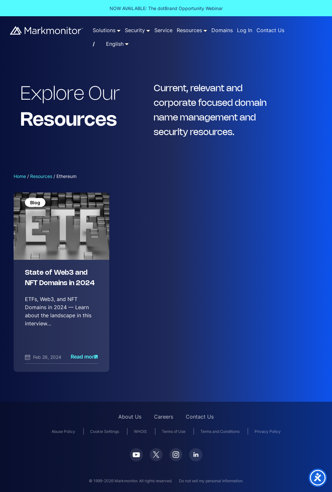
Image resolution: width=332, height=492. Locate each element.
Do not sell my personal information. (211, 480)
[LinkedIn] (195, 456)
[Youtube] (136, 456)
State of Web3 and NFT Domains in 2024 (60, 278)
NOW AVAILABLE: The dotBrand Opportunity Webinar (166, 8)
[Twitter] (156, 456)
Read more (84, 356)
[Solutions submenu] (119, 30)
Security (135, 30)
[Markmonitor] (47, 30)
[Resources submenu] (205, 30)
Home (20, 176)
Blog (35, 202)
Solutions (104, 30)
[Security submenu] (148, 30)
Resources (189, 30)
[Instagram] (176, 456)
